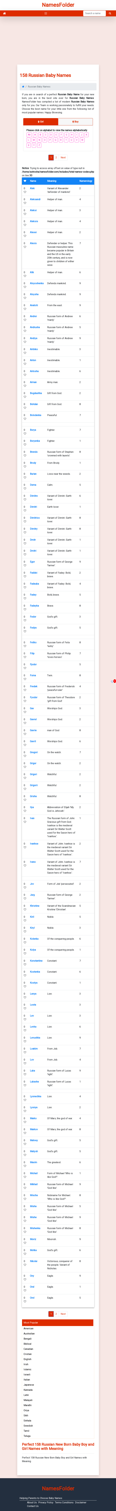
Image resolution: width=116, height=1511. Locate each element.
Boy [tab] (75, 121)
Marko (33, 1118)
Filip (32, 653)
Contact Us (33, 1506)
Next (63, 157)
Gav (32, 708)
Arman (33, 382)
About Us (32, 1502)
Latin (26, 1395)
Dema (33, 484)
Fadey (33, 594)
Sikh (26, 1415)
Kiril (32, 916)
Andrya (33, 338)
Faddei (33, 572)
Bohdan (34, 404)
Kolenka (34, 938)
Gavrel (33, 719)
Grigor (33, 763)
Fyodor (33, 697)
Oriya (26, 1410)
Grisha (33, 796)
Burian (33, 473)
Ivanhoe (34, 843)
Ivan (32, 818)
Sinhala (27, 1420)
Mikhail (34, 1184)
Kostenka (35, 971)
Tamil (26, 1430)
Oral (32, 1286)
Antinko (34, 349)
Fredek (33, 686)
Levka (33, 1026)
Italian (27, 1379)
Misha (33, 1206)
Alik (32, 272)
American (28, 1328)
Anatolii (34, 305)
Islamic (27, 1369)
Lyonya (33, 1107)
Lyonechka (35, 1096)
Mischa (34, 1195)
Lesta (33, 1004)
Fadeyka (34, 605)
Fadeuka (34, 583)
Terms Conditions (64, 1502)
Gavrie (33, 730)
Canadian (28, 1349)
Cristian (28, 1354)
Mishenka (35, 1228)
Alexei (33, 232)
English (27, 1359)
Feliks (33, 642)
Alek (32, 188)
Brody (33, 462)
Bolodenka (35, 415)
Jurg (32, 894)
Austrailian (29, 1333)
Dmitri (33, 550)
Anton (33, 360)
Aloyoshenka (37, 283)
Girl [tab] (41, 121)
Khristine (34, 905)
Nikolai (33, 1261)
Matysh (34, 1151)
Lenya (33, 993)
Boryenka (35, 440)
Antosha (34, 371)
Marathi (27, 1405)
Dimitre (34, 495)
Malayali (28, 1400)
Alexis (33, 243)
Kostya (33, 982)
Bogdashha (36, 393)
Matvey (34, 1140)
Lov (32, 1059)
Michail (34, 1173)
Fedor (33, 616)
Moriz (33, 1239)
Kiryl (32, 927)
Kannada (28, 1389)
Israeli (27, 1374)
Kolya (33, 949)
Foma (33, 675)
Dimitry (34, 528)
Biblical (27, 1343)
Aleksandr (35, 199)
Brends (34, 451)
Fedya (33, 627)
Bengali (27, 1338)
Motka (33, 1250)
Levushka (35, 1037)
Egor (32, 561)
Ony (32, 1275)
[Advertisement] (58, 40)
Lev (32, 1015)
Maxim (33, 1162)
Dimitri (33, 506)
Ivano (33, 861)
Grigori (33, 774)
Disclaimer (80, 1502)
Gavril (33, 741)
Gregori (34, 752)
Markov (34, 1129)
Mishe (33, 1217)
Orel (32, 1297)
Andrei (33, 316)
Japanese (29, 1384)
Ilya (32, 807)
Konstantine (36, 960)
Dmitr (33, 539)
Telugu (27, 1436)
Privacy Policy (45, 1502)
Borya (33, 430)
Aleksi (33, 210)
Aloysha (34, 294)
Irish (26, 1364)
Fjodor (33, 664)
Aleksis (34, 221)
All (29, 135)
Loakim (34, 1048)
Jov (32, 883)
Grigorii (34, 785)
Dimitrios (35, 517)
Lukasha (34, 1081)
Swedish (28, 1425)
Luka (32, 1070)
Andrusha (35, 327)
